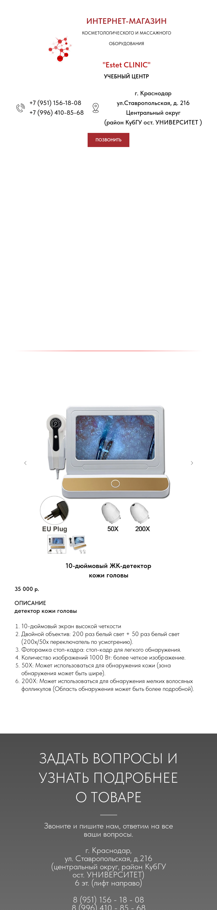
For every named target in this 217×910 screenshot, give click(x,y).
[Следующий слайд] (192, 463)
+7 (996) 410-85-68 (56, 112)
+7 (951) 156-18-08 (55, 103)
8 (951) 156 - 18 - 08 (108, 899)
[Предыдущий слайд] (25, 463)
